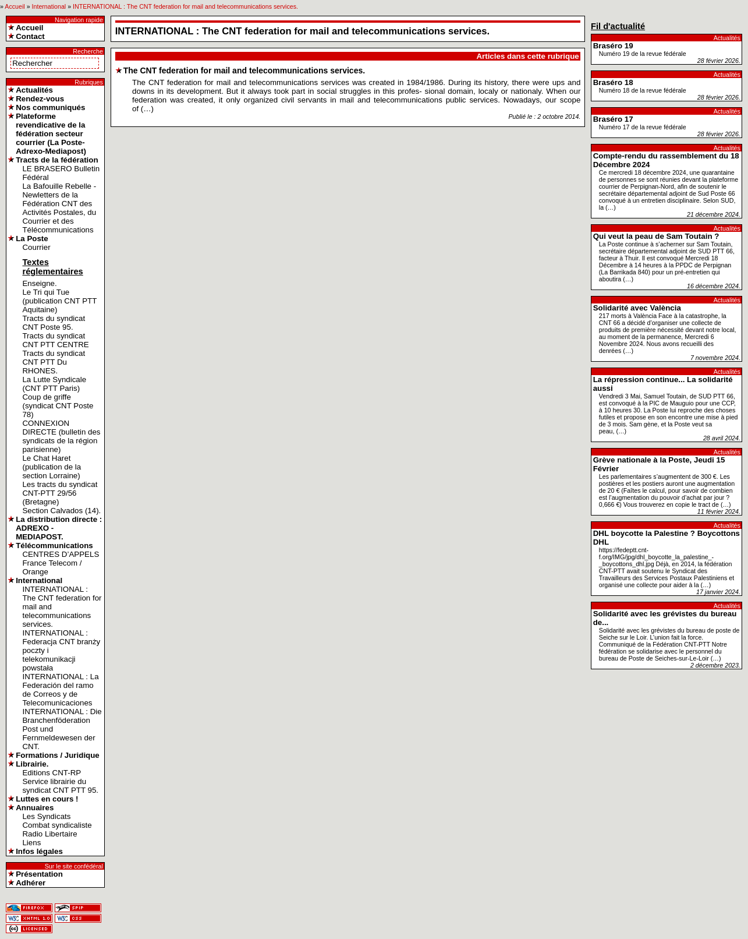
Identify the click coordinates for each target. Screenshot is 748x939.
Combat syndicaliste (56, 825)
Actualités (34, 90)
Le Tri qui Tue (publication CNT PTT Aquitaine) (59, 301)
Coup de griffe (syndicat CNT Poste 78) (57, 406)
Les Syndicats (46, 816)
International (49, 6)
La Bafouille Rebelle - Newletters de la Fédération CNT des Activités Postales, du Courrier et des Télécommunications (59, 208)
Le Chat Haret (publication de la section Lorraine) (51, 467)
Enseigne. (39, 283)
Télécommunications (54, 545)
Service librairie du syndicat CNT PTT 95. (60, 786)
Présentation (39, 874)
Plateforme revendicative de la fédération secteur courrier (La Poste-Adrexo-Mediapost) (51, 134)
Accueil (14, 6)
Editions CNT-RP (51, 772)
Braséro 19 (613, 45)
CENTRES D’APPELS (60, 554)
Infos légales (39, 851)
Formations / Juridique (58, 755)
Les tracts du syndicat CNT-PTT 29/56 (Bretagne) (59, 493)
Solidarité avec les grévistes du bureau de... (665, 618)
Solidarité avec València (637, 307)
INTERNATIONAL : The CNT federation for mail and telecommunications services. (185, 6)
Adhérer (30, 882)
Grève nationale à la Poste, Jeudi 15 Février (659, 464)
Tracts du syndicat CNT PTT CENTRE (55, 340)
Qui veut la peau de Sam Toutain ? (656, 236)
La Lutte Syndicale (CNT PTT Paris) (54, 384)
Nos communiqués (50, 107)
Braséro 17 (613, 119)
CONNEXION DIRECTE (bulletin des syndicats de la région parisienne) (61, 436)
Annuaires (35, 807)
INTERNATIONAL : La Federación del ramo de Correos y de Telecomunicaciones (60, 689)
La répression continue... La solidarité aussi (663, 384)
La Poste (32, 238)
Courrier (36, 247)
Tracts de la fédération (57, 160)
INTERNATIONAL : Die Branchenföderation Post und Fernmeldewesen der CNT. (61, 729)
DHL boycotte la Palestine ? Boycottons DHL (666, 537)
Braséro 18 (613, 82)
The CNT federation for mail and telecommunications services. (244, 70)
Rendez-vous (40, 98)
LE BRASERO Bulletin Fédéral (61, 173)
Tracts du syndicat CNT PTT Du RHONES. (53, 362)
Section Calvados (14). (61, 510)
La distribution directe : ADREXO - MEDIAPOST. (59, 528)
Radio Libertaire (49, 833)
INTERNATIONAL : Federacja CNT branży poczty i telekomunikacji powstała (61, 650)
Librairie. (32, 764)
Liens (31, 842)
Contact (30, 36)
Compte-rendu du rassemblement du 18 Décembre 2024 (666, 160)
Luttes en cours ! (47, 799)
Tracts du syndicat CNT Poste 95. (53, 322)
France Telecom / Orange (51, 567)
